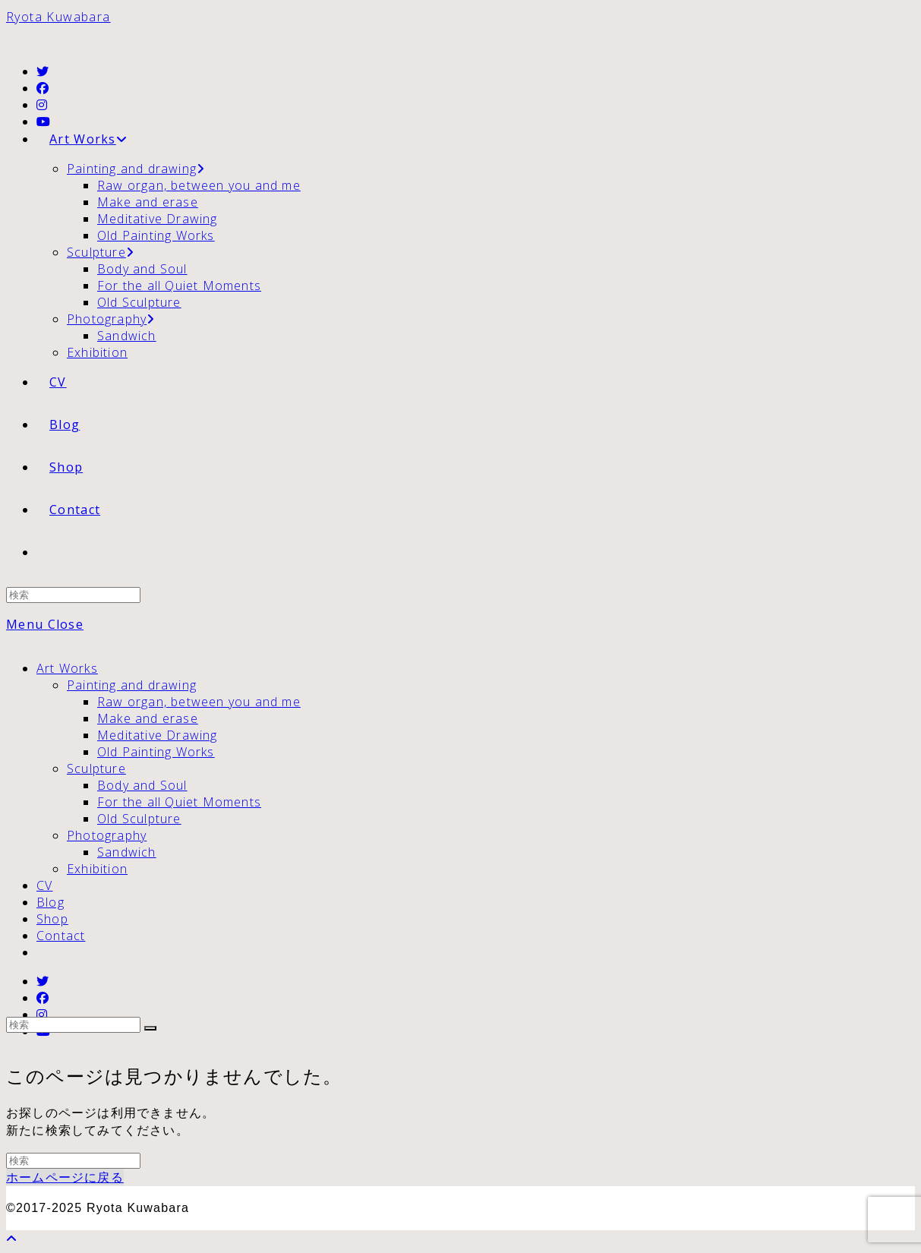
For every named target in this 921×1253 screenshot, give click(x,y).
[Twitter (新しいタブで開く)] (42, 71)
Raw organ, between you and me (199, 701)
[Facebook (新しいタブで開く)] (42, 88)
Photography (107, 835)
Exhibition (97, 868)
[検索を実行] (150, 1028)
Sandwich (126, 852)
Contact (60, 935)
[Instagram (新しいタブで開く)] (42, 104)
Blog (50, 902)
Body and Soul (142, 785)
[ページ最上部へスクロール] (11, 1238)
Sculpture (96, 768)
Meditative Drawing (157, 735)
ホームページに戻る (65, 1177)
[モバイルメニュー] (45, 624)
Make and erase (147, 718)
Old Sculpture (139, 818)
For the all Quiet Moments (179, 802)
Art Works (67, 668)
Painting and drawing (132, 685)
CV (44, 885)
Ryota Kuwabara (58, 16)
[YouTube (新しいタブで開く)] (43, 121)
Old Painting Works (156, 751)
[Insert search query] (73, 595)
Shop (52, 919)
